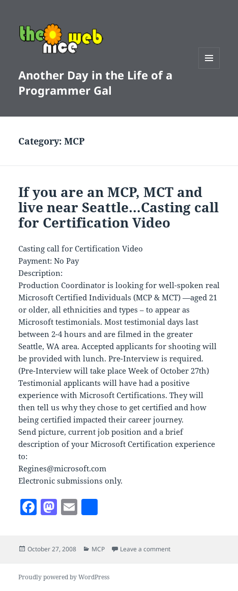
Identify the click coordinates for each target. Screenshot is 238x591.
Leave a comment (145, 549)
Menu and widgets (209, 68)
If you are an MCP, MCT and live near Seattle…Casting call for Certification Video (118, 207)
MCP (98, 549)
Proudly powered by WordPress (63, 577)
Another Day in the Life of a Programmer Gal (95, 82)
